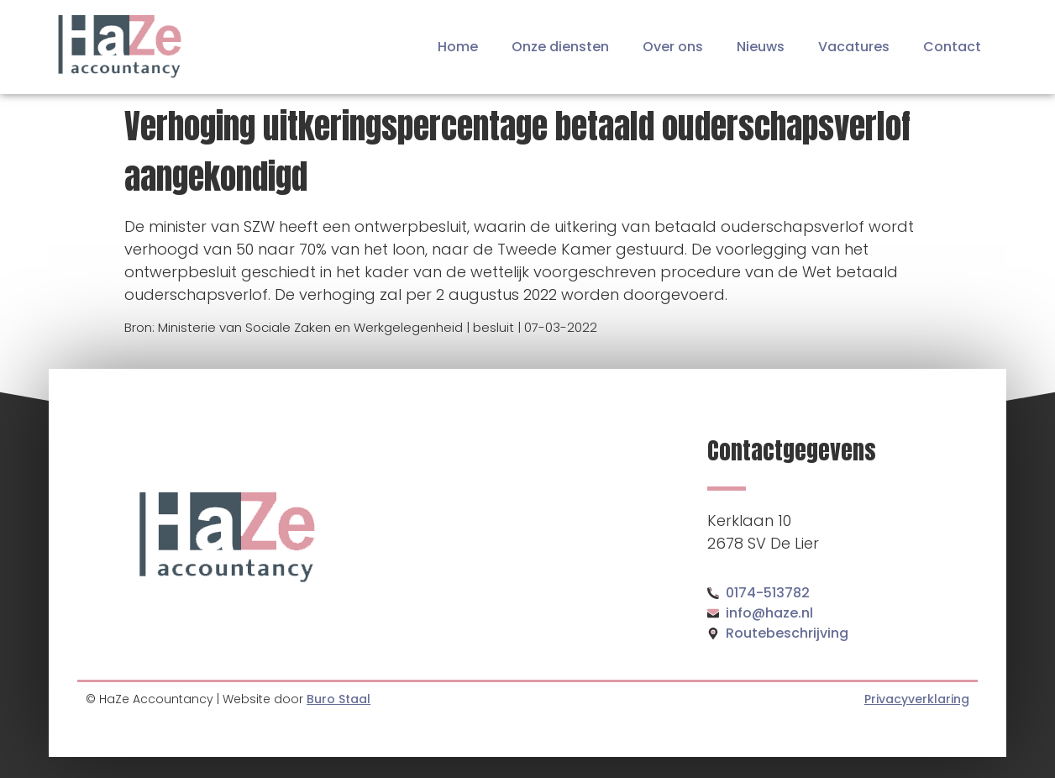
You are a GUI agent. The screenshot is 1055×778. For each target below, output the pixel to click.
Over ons (673, 46)
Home (458, 46)
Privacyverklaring (916, 699)
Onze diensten (560, 46)
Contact (952, 46)
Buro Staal (338, 699)
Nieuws (761, 46)
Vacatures (854, 46)
